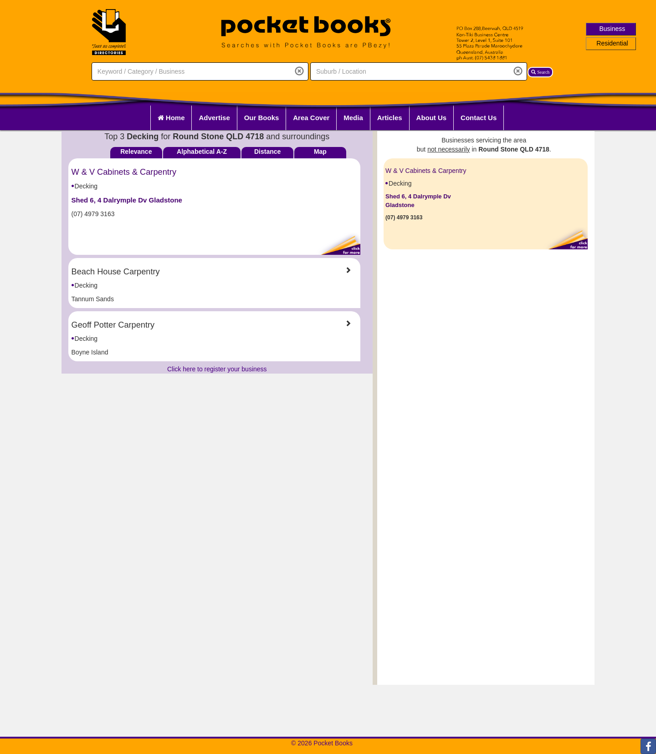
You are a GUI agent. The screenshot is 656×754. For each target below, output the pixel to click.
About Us (431, 117)
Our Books (261, 117)
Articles (389, 117)
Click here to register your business (217, 369)
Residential (612, 43)
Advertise (214, 117)
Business (612, 28)
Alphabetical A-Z (202, 151)
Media (353, 117)
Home (171, 117)
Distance (267, 151)
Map (320, 151)
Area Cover (311, 117)
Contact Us (479, 117)
